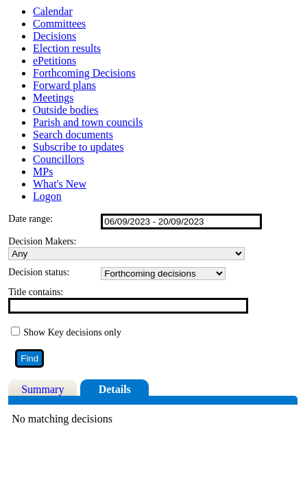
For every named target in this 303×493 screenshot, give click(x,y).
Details (115, 389)
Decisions (54, 36)
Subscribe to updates (78, 147)
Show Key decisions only (72, 332)
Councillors (58, 159)
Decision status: (38, 272)
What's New (59, 184)
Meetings (53, 97)
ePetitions (54, 60)
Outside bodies (66, 110)
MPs (43, 171)
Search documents (73, 134)
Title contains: (35, 292)
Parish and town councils (88, 122)
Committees (59, 23)
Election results (67, 48)
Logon (47, 196)
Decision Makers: (42, 241)
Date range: (30, 219)
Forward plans (64, 85)
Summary (42, 389)
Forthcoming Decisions (84, 73)
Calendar (53, 11)
